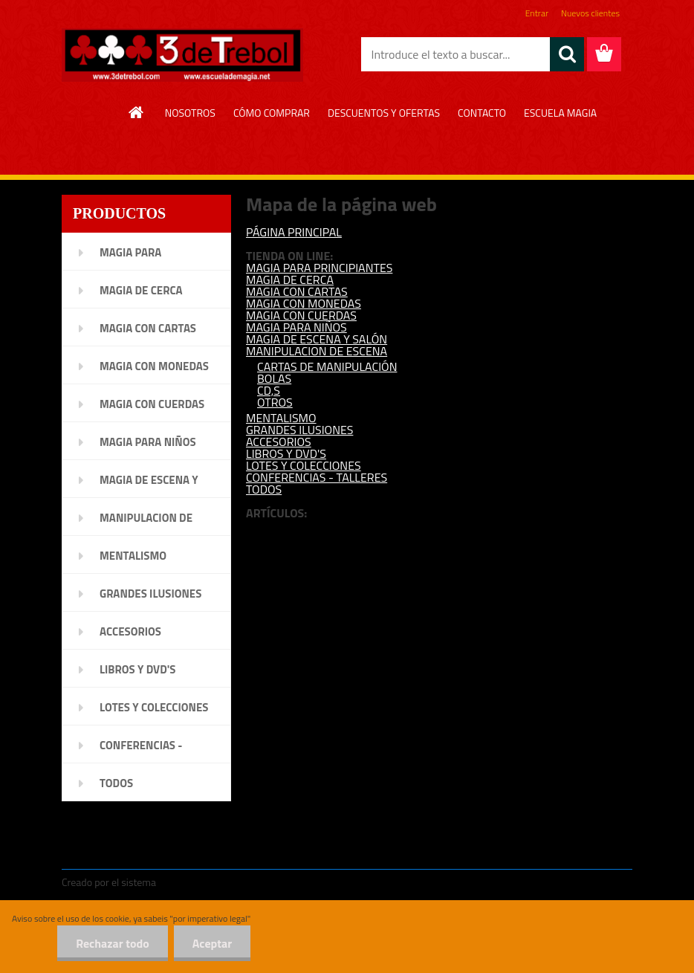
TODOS (264, 489)
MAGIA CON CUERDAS (301, 315)
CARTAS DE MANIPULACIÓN (327, 366)
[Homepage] (136, 112)
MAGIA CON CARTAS (297, 291)
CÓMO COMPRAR (271, 112)
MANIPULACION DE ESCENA (316, 351)
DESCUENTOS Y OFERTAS (384, 112)
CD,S (268, 390)
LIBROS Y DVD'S (286, 453)
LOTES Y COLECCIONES (303, 465)
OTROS (275, 402)
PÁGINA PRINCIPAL (294, 232)
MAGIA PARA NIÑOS (296, 327)
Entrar (536, 13)
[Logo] (182, 55)
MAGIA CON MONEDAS (303, 303)
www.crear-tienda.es (207, 882)
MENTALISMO (281, 418)
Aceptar (212, 943)
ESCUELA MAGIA (560, 112)
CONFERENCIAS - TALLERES (316, 477)
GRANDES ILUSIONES (299, 430)
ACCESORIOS (278, 441)
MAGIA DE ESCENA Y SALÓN (316, 339)
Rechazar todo (112, 943)
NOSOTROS (190, 112)
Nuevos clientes (590, 13)
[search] (567, 54)
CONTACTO (482, 112)
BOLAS (274, 378)
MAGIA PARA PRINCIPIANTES (319, 268)
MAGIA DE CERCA (290, 279)
